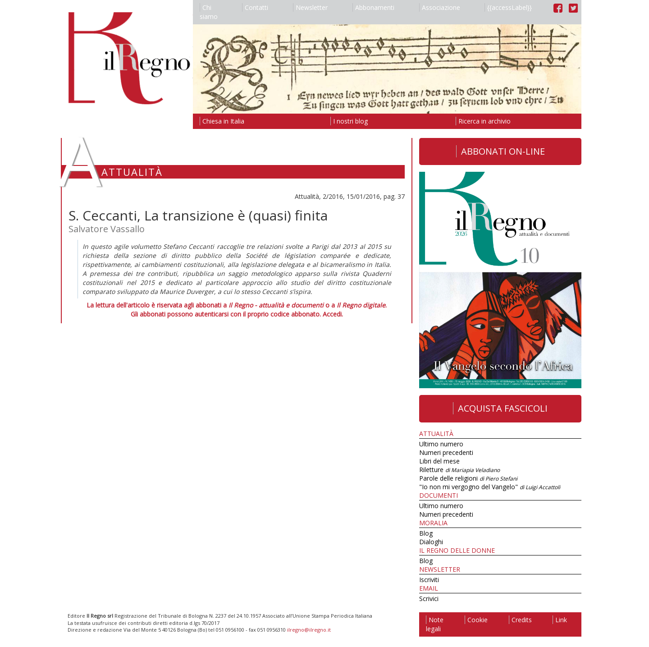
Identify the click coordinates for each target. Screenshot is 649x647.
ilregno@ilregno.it (309, 629)
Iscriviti (429, 579)
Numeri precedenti (446, 452)
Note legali (434, 624)
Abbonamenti (373, 7)
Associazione (439, 7)
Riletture (459, 469)
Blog (426, 533)
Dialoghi (431, 541)
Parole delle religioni (468, 478)
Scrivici (429, 598)
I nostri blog (349, 121)
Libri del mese (439, 461)
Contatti (255, 7)
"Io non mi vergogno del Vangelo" (489, 486)
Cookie (476, 619)
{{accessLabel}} (508, 7)
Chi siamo (209, 12)
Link (560, 619)
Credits (520, 619)
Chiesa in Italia (222, 121)
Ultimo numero (441, 444)
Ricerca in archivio (483, 121)
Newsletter (310, 7)
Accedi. (333, 314)
